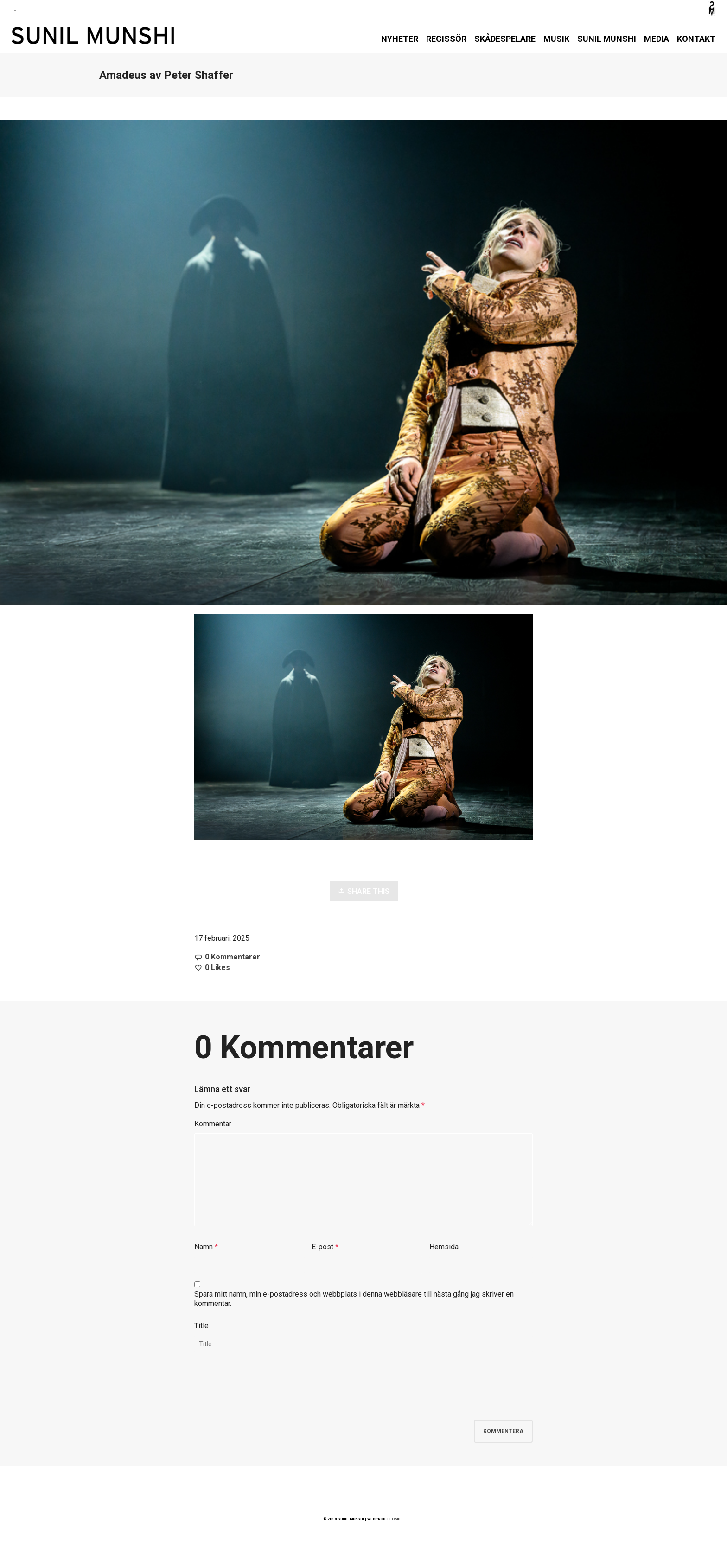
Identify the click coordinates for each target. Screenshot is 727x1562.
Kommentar (212, 1123)
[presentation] (264, 1392)
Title (201, 1325)
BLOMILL (395, 1519)
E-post (322, 1246)
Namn (203, 1246)
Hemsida (444, 1246)
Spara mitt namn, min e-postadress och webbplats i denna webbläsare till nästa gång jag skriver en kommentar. (354, 1299)
